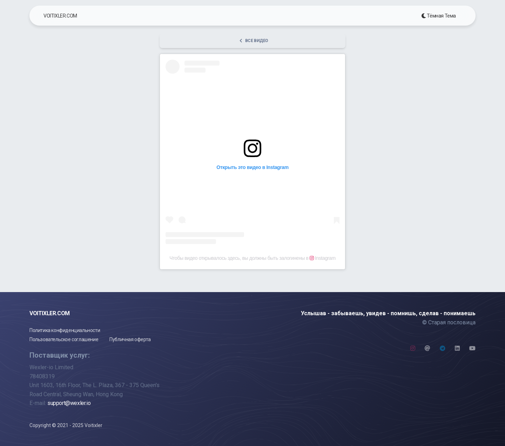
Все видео (254, 40)
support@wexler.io (68, 403)
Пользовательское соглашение (63, 339)
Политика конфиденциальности (64, 330)
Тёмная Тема (438, 16)
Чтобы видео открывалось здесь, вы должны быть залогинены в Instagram (252, 258)
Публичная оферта (130, 339)
